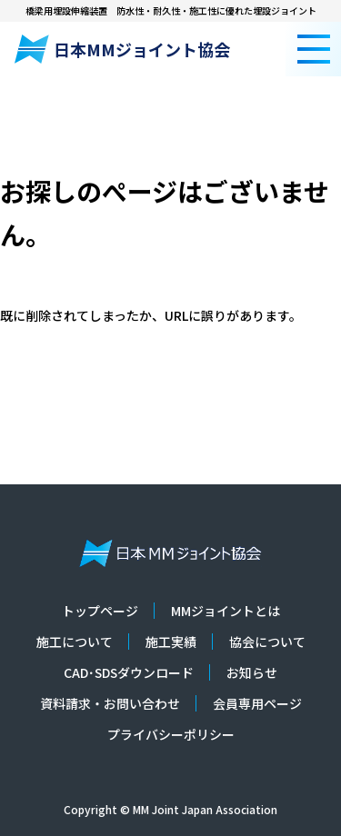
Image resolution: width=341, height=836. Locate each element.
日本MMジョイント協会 (122, 49)
